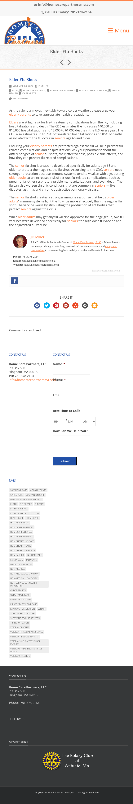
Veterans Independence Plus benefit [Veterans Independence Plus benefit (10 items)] (26, 650)
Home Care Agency (33, 90)
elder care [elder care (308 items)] (26, 504)
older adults (18, 178)
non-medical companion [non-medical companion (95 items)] (24, 573)
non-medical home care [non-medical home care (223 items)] (24, 578)
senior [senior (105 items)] (41, 608)
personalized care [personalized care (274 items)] (20, 599)
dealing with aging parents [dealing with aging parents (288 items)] (26, 499)
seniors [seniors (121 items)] (31, 613)
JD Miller (43, 86)
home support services (91, 90)
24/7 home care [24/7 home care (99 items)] (18, 490)
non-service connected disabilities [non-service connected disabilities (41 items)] (23, 584)
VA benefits (27, 93)
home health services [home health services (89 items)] (22, 550)
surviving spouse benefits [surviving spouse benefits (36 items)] (25, 618)
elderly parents (20, 114)
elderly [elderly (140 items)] (39, 504)
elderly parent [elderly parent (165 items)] (18, 508)
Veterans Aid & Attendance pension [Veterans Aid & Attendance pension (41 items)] (25, 642)
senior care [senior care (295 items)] (17, 613)
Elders (13, 122)
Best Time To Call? (66, 411)
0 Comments (19, 98)
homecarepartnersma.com (106, 270)
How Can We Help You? (70, 431)
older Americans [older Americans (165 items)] (19, 594)
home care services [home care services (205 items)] (21, 531)
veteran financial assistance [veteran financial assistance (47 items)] (26, 631)
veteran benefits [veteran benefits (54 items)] (19, 627)
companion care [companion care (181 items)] (35, 494)
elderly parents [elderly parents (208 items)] (19, 513)
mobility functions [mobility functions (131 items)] (21, 564)
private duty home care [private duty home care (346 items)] (23, 604)
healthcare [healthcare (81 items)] (16, 517)
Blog (13, 90)
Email (57, 395)
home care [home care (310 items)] (32, 517)
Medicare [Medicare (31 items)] (31, 559)
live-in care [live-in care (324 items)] (16, 559)
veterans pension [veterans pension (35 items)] (20, 655)
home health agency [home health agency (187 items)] (22, 541)
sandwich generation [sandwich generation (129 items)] (22, 608)
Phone (59, 380)
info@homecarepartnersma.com (66, 4)
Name (59, 364)
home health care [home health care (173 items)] (20, 545)
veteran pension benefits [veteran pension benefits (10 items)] (24, 636)
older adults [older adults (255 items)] (18, 590)
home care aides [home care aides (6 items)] (19, 522)
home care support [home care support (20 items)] (21, 536)
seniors (60, 138)
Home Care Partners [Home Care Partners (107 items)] (21, 527)
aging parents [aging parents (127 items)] (38, 490)
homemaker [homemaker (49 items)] (17, 554)
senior (39, 154)
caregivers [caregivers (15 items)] (16, 494)
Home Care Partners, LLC (87, 242)
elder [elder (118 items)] (13, 504)
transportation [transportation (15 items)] (19, 622)
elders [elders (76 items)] (35, 513)
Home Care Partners (61, 90)
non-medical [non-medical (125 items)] (17, 568)
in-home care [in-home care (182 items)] (34, 554)
